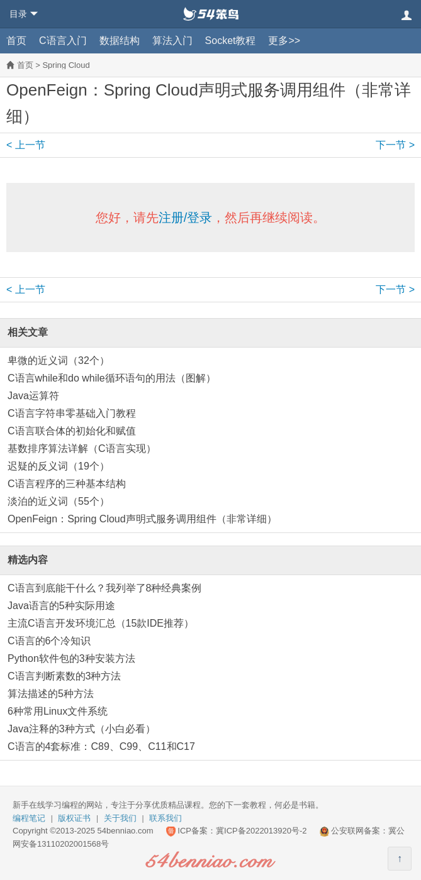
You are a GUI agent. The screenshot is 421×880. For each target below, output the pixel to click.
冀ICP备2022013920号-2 (261, 830)
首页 (16, 40)
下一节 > (395, 145)
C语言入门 (63, 40)
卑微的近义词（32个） (58, 360)
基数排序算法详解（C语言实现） (82, 448)
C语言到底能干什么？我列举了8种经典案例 (104, 588)
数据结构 (119, 40)
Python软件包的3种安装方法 (71, 658)
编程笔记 (29, 818)
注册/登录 (186, 217)
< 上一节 (25, 145)
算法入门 (172, 40)
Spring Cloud (65, 65)
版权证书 (74, 818)
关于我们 (120, 818)
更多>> (284, 40)
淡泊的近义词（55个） (58, 501)
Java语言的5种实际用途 (61, 605)
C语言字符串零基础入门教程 (72, 413)
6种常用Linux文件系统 (58, 711)
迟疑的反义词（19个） (58, 466)
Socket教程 (230, 40)
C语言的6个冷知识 (49, 640)
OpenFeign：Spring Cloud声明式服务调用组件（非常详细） (142, 519)
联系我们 (165, 818)
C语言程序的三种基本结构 (67, 483)
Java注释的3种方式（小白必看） (81, 728)
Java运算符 (33, 395)
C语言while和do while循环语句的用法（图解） (112, 378)
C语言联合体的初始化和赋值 (72, 431)
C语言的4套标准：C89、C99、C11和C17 (101, 746)
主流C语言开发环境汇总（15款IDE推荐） (101, 623)
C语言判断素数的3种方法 (64, 676)
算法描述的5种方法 (51, 693)
